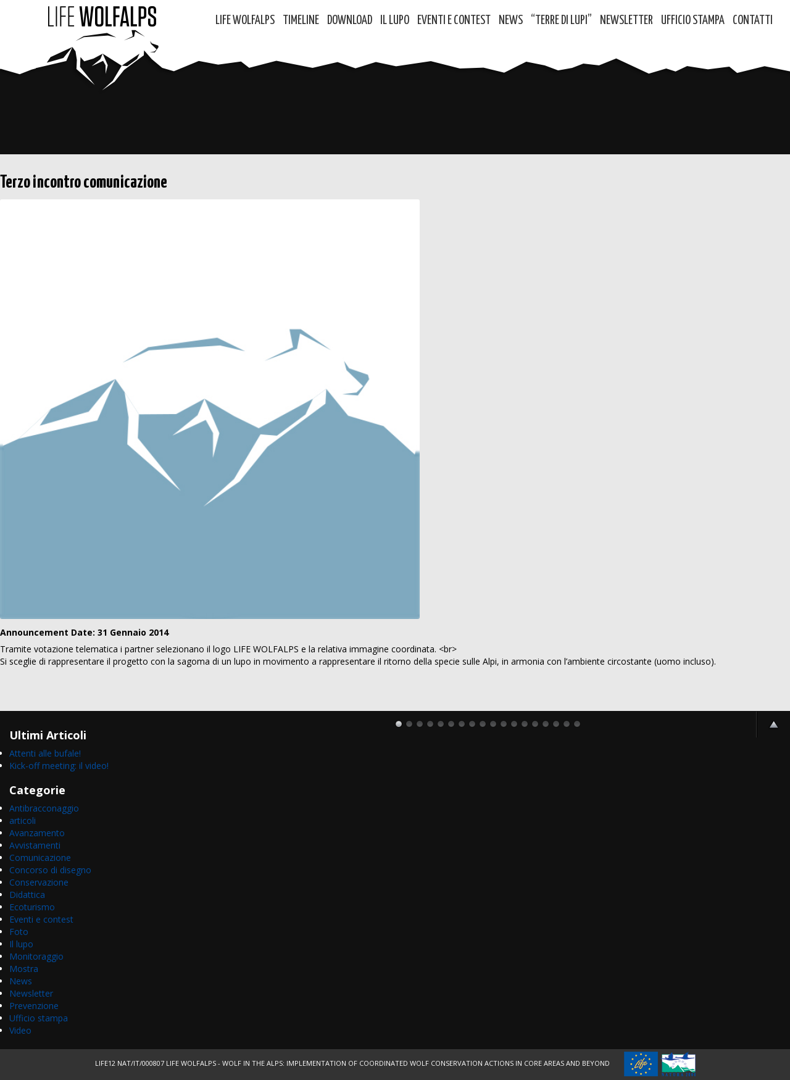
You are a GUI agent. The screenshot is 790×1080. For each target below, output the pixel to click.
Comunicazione (40, 857)
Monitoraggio (36, 956)
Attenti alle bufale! (45, 753)
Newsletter (626, 21)
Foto (18, 931)
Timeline (301, 21)
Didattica (27, 894)
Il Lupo (394, 21)
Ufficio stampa (38, 1018)
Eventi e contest (454, 21)
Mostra (23, 968)
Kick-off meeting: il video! (59, 765)
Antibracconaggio (44, 808)
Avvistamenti (34, 845)
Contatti (753, 21)
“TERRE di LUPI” (561, 21)
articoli (22, 820)
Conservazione (39, 882)
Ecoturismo (32, 907)
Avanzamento (37, 833)
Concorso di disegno (50, 870)
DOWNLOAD (349, 21)
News (511, 21)
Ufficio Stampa (693, 21)
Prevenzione (34, 1005)
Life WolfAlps (245, 21)
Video (20, 1030)
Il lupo (21, 944)
